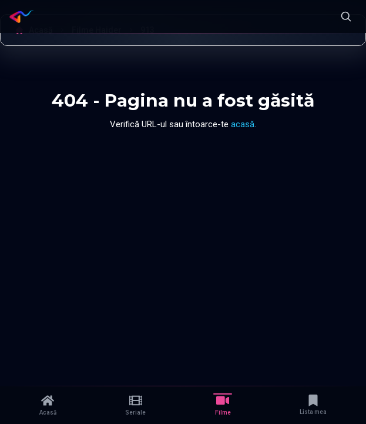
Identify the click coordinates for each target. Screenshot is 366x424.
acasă (242, 124)
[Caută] (346, 16)
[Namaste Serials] (21, 16)
